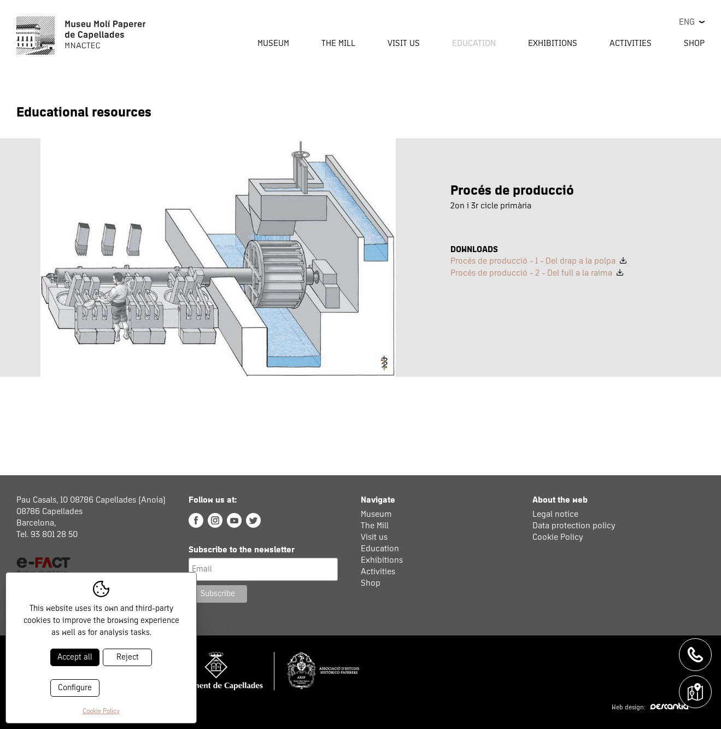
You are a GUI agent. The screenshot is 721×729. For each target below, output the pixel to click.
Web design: (650, 707)
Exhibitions (552, 43)
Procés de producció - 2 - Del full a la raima (536, 273)
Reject (127, 657)
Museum (376, 514)
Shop (694, 43)
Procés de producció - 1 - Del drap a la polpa (538, 260)
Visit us (374, 537)
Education (380, 548)
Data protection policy (574, 525)
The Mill (375, 525)
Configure (75, 688)
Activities (378, 571)
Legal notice (555, 514)
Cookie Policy (557, 537)
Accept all (74, 657)
